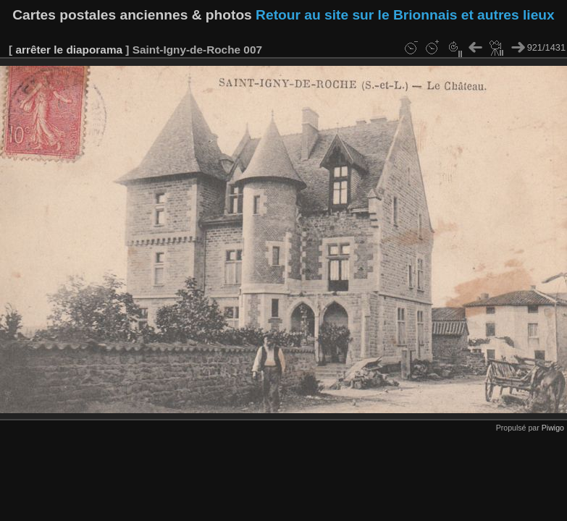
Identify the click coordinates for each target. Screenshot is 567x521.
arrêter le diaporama (68, 49)
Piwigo (553, 427)
